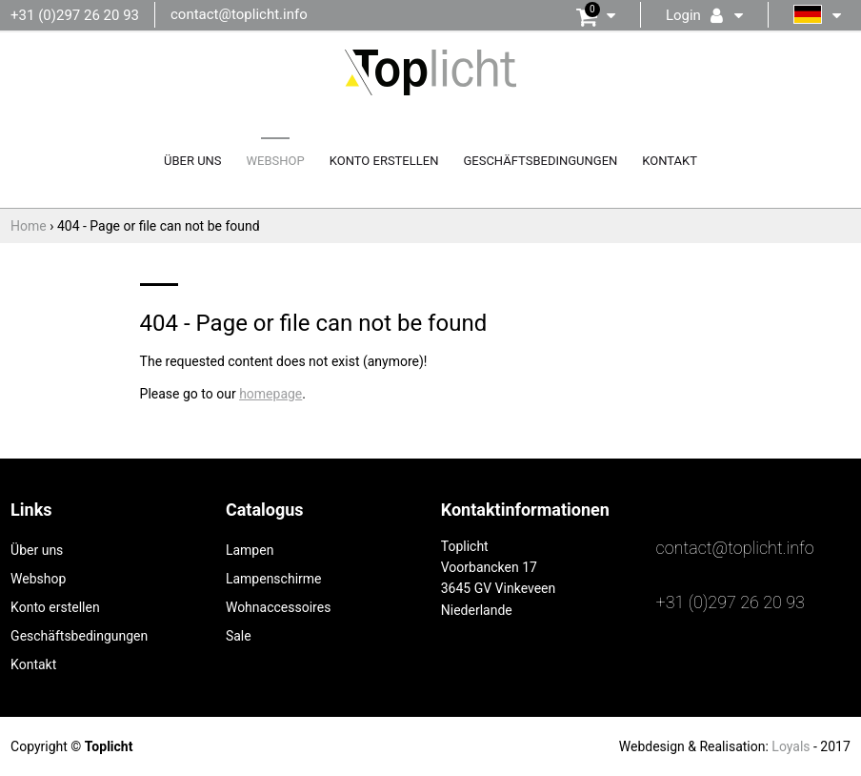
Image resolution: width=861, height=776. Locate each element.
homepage (270, 393)
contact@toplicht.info (239, 14)
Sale (238, 635)
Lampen (249, 550)
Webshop (276, 160)
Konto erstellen (384, 160)
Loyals (790, 746)
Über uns (193, 160)
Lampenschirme (274, 578)
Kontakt (669, 160)
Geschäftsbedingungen (540, 160)
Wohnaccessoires (278, 607)
